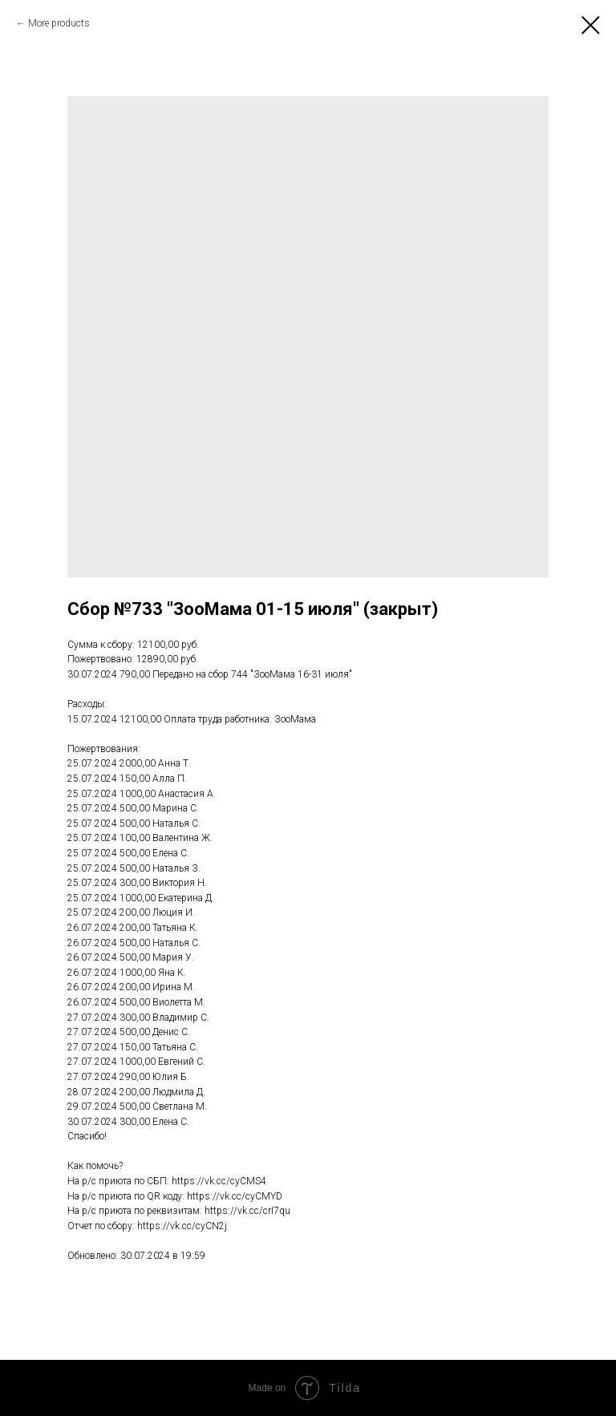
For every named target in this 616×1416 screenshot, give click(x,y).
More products (59, 23)
